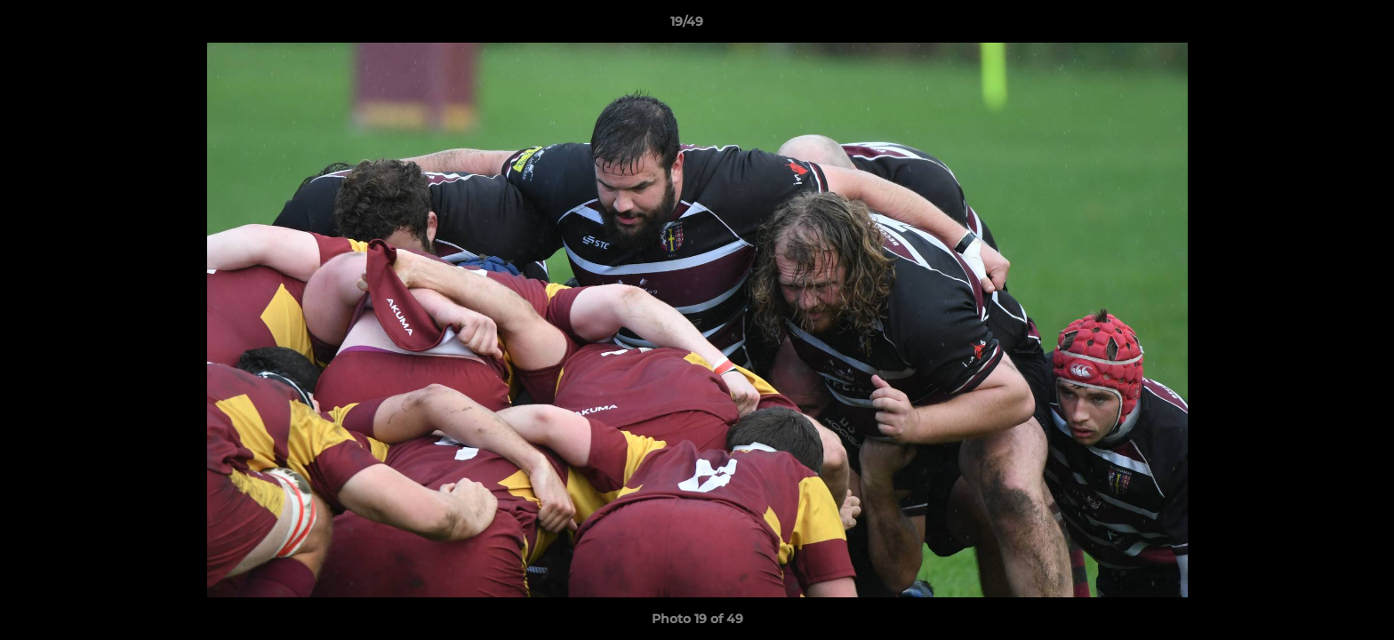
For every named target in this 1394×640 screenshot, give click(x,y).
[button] (1319, 26)
